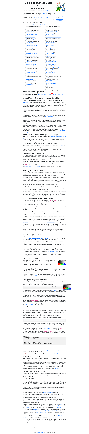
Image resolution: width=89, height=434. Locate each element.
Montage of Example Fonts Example (52, 350)
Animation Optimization (31, 61)
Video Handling (29, 67)
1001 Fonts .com (59, 353)
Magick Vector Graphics (48, 392)
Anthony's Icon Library (59, 236)
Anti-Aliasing (48, 77)
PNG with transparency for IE (41, 275)
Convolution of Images (50, 72)
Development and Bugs (51, 88)
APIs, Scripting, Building (51, 83)
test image (53, 290)
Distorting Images (49, 58)
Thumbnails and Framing (31, 45)
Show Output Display (28, 304)
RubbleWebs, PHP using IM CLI (60, 20)
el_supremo (58, 407)
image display (47, 94)
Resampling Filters (50, 48)
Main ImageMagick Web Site (38, 24)
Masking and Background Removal (53, 37)
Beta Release (62, 15)
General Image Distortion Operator (52, 410)
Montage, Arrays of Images (32, 53)
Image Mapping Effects (51, 64)
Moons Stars (27, 407)
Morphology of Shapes (50, 69)
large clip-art (39, 238)
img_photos (25, 222)
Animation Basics (29, 58)
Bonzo (61, 404)
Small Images (41, 94)
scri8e (58, 405)
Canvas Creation (49, 29)
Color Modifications (50, 34)
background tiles (32, 238)
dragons (46, 238)
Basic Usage (28, 29)
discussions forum (58, 368)
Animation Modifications (31, 64)
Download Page (59, 13)
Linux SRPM (59, 15)
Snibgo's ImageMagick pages (60, 21)
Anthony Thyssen (40, 432)
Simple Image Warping (51, 56)
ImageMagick (47, 10)
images (59, 220)
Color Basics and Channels (51, 31)
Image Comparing (30, 69)
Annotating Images (30, 42)
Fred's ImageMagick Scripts (59, 19)
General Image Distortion (52, 417)
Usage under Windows (50, 86)
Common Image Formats (31, 34)
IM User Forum (37, 400)
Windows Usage (27, 166)
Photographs (54, 94)
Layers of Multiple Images (31, 56)
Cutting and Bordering (50, 42)
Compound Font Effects (31, 39)
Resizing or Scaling (50, 45)
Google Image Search (52, 251)
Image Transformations (51, 61)
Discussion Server (61, 16)
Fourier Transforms (50, 75)
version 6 (44, 13)
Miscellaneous (49, 80)
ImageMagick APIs (49, 116)
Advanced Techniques (30, 72)
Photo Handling (29, 48)
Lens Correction (29, 50)
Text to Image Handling (31, 37)
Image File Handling (30, 31)
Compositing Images (50, 50)
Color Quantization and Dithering (53, 39)
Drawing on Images (50, 53)
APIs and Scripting (37, 166)
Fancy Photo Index (50, 222)
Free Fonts (54, 353)
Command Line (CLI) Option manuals (40, 17)
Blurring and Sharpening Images (53, 67)
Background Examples (30, 75)
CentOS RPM (63, 13)
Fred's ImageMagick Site (41, 412)
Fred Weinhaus (36, 409)
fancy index (60, 94)
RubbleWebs (30, 405)
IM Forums (61, 145)
